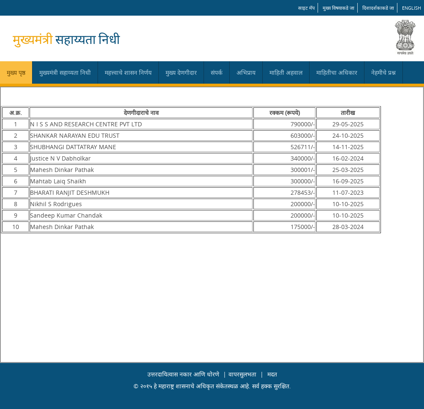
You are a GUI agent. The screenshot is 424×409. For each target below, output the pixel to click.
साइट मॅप (306, 8)
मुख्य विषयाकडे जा (338, 8)
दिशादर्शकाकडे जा (378, 8)
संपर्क (217, 72)
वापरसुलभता (242, 374)
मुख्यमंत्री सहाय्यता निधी (65, 72)
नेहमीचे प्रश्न (383, 72)
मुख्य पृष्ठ (16, 72)
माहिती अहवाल (285, 72)
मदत (272, 374)
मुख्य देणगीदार (181, 72)
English (411, 8)
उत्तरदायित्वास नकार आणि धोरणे (183, 374)
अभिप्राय (245, 72)
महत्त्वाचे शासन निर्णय (128, 72)
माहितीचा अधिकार (336, 72)
